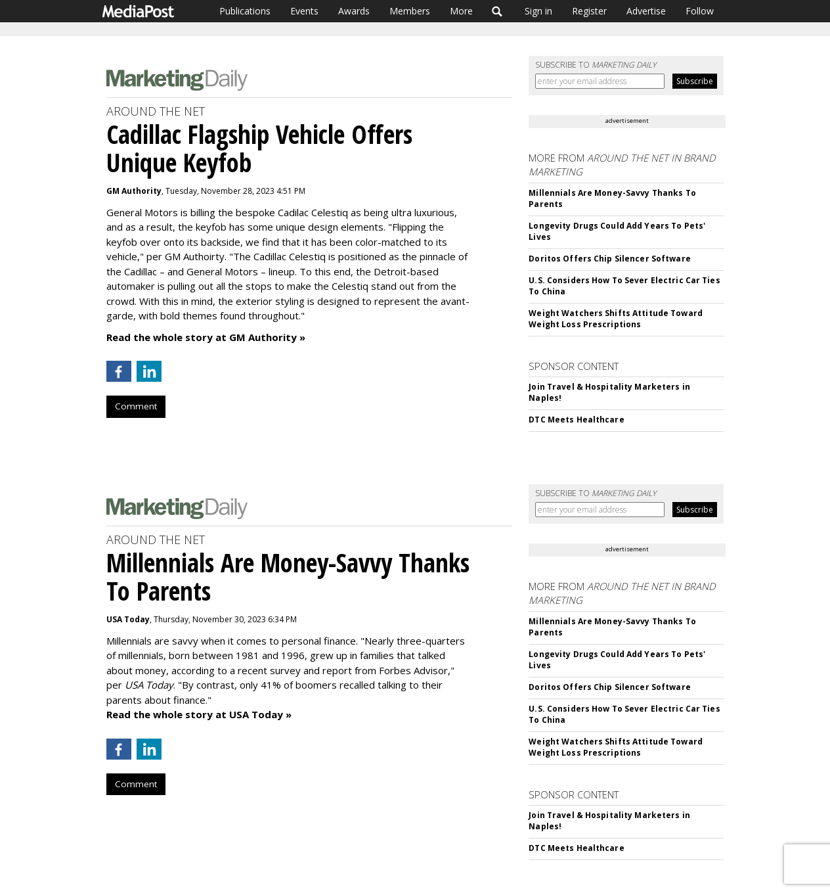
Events (304, 11)
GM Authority (134, 190)
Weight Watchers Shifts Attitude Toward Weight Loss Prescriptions (616, 319)
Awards (354, 11)
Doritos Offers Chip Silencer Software (609, 258)
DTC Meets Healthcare (576, 419)
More (461, 11)
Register (589, 11)
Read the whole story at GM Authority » (205, 337)
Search (497, 11)
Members (409, 11)
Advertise (646, 11)
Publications (245, 11)
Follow (700, 11)
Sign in (538, 11)
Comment (136, 406)
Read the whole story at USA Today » (199, 714)
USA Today (128, 619)
